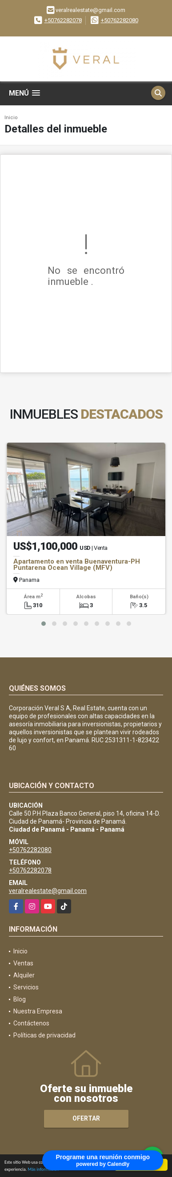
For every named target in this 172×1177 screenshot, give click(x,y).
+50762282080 (119, 20)
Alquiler (24, 975)
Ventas (23, 963)
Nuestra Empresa (37, 1011)
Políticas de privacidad (44, 1035)
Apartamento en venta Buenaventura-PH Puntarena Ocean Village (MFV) (76, 564)
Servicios (26, 987)
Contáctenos (31, 1023)
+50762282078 (63, 20)
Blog (19, 999)
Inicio (11, 117)
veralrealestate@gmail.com (48, 890)
